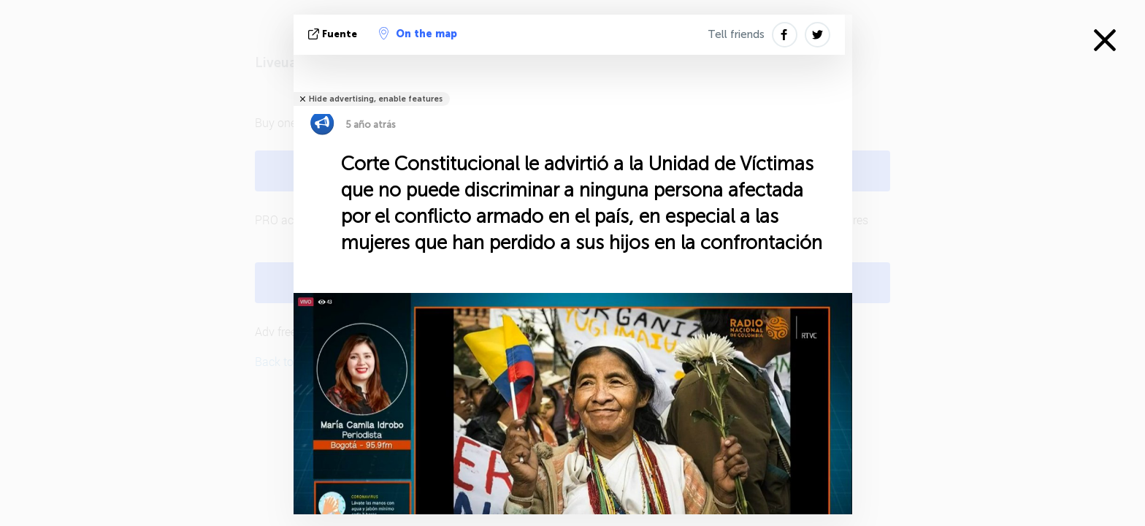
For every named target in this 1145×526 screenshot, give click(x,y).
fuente (334, 33)
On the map (418, 33)
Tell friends (736, 34)
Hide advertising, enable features (376, 99)
